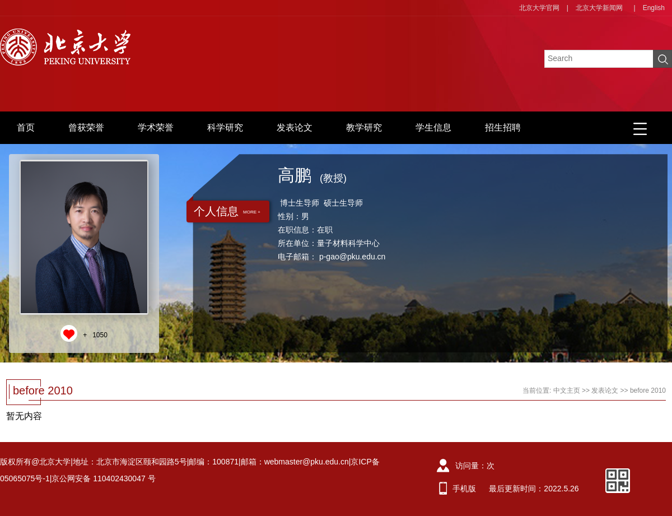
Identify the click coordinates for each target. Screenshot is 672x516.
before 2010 (648, 390)
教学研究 (364, 127)
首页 (26, 127)
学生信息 (433, 127)
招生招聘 (503, 127)
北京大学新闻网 (599, 8)
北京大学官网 (539, 8)
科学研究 (225, 127)
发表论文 (294, 127)
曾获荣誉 (86, 127)
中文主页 (566, 390)
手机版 (464, 488)
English (654, 8)
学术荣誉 (156, 127)
